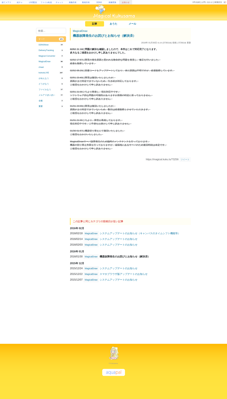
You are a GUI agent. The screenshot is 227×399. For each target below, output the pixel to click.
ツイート (185, 159)
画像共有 (72, 2)
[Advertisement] (51, 161)
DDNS (99, 2)
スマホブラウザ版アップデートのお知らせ (124, 274)
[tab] (51, 39)
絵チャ (20, 2)
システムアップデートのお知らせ (118, 239)
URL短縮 (196, 2)
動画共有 (86, 2)
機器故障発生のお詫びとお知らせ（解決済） (104, 35)
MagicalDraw (80, 31)
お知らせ (125, 2)
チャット (59, 2)
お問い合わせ (207, 2)
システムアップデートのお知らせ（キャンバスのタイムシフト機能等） (140, 233)
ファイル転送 (46, 2)
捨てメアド (6, 2)
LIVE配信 (33, 2)
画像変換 (112, 2)
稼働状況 (218, 2)
